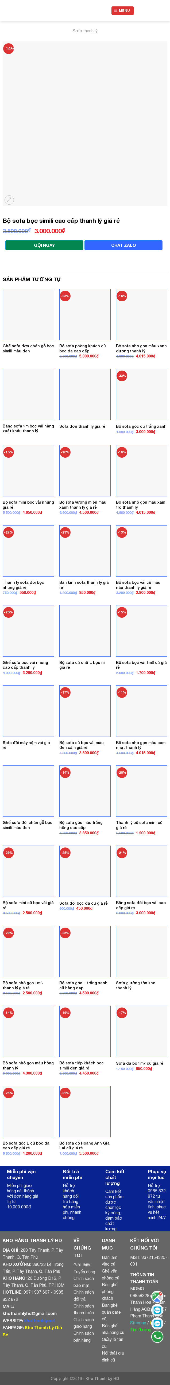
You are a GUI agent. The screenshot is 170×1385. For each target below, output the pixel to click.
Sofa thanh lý (85, 30)
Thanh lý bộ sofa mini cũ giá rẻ (139, 825)
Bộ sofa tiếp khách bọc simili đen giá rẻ (81, 1065)
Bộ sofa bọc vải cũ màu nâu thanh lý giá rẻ (138, 585)
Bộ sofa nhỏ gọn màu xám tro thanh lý (140, 504)
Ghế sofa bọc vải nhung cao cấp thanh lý (25, 665)
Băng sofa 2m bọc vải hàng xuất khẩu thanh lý (28, 428)
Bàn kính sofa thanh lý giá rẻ (84, 585)
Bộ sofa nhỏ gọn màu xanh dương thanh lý (141, 348)
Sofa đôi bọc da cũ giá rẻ (83, 903)
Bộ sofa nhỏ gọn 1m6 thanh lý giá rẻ (22, 985)
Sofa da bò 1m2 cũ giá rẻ (139, 1063)
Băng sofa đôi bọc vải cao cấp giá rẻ (141, 905)
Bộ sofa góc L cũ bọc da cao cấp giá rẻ (26, 1145)
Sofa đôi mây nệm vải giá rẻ (26, 745)
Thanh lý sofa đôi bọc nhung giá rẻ (23, 585)
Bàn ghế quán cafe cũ (111, 1312)
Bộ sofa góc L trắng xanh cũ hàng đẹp (83, 985)
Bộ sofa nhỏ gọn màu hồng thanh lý (28, 1065)
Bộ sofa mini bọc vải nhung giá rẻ (28, 504)
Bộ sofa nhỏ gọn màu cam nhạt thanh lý (140, 745)
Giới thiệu (82, 1264)
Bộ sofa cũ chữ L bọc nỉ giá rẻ (82, 665)
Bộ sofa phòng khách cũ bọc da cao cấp (82, 348)
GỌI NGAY (44, 245)
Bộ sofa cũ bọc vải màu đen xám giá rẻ (81, 745)
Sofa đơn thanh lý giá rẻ (82, 426)
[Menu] (122, 10)
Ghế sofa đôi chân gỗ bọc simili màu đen (27, 825)
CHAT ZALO (123, 245)
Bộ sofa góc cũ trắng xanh (141, 426)
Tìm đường (140, 1329)
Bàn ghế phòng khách (110, 1291)
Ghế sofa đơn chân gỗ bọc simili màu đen (28, 348)
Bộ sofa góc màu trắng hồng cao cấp (81, 825)
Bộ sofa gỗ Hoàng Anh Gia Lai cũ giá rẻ (84, 1145)
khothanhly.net (40, 1320)
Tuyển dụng (84, 1271)
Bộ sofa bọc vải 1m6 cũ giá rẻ (141, 665)
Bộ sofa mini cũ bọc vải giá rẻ (28, 905)
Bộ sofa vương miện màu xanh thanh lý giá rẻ (82, 504)
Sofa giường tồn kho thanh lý (135, 985)
